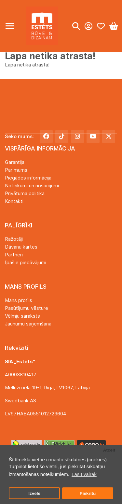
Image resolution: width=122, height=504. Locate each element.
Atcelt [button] (109, 450)
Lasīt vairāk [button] (84, 474)
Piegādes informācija (28, 178)
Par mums (16, 170)
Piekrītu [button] (88, 493)
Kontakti (14, 201)
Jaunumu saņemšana (28, 324)
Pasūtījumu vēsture (26, 308)
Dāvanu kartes (21, 247)
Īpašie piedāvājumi (25, 262)
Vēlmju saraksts (22, 316)
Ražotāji (14, 239)
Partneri (14, 255)
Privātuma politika (25, 193)
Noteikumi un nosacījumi (32, 185)
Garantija (14, 162)
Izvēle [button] (34, 493)
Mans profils (18, 300)
